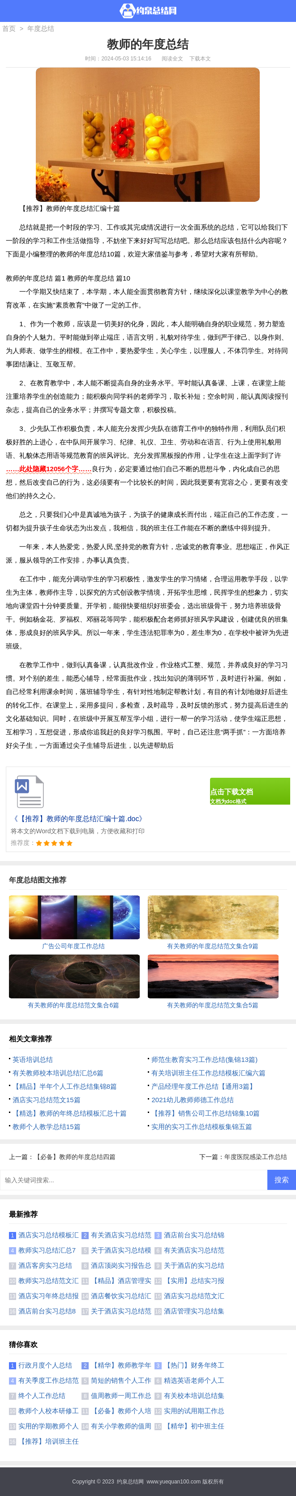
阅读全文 (172, 58)
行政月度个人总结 (45, 1365)
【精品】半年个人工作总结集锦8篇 (65, 1086)
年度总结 (40, 28)
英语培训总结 (33, 1059)
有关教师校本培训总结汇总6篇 (58, 1073)
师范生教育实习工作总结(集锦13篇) (204, 1059)
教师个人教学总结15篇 (47, 1126)
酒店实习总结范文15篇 (47, 1100)
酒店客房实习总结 (45, 1265)
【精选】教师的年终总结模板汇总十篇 (70, 1113)
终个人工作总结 (41, 1395)
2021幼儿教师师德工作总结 (192, 1100)
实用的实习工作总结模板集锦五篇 (201, 1126)
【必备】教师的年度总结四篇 (75, 1156)
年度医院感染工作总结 (255, 1156)
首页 (9, 28)
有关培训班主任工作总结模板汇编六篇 (208, 1073)
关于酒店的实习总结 (194, 1265)
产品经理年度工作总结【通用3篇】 (203, 1086)
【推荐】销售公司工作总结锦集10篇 (205, 1113)
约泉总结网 (130, 1482)
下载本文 (200, 58)
